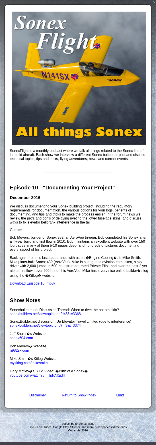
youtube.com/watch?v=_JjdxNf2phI (37, 375)
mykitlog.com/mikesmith (29, 363)
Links (120, 395)
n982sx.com (19, 350)
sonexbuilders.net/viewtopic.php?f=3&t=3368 (45, 314)
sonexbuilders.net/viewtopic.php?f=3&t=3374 (45, 325)
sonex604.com (21, 338)
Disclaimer (37, 395)
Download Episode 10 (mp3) (32, 283)
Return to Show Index (79, 395)
